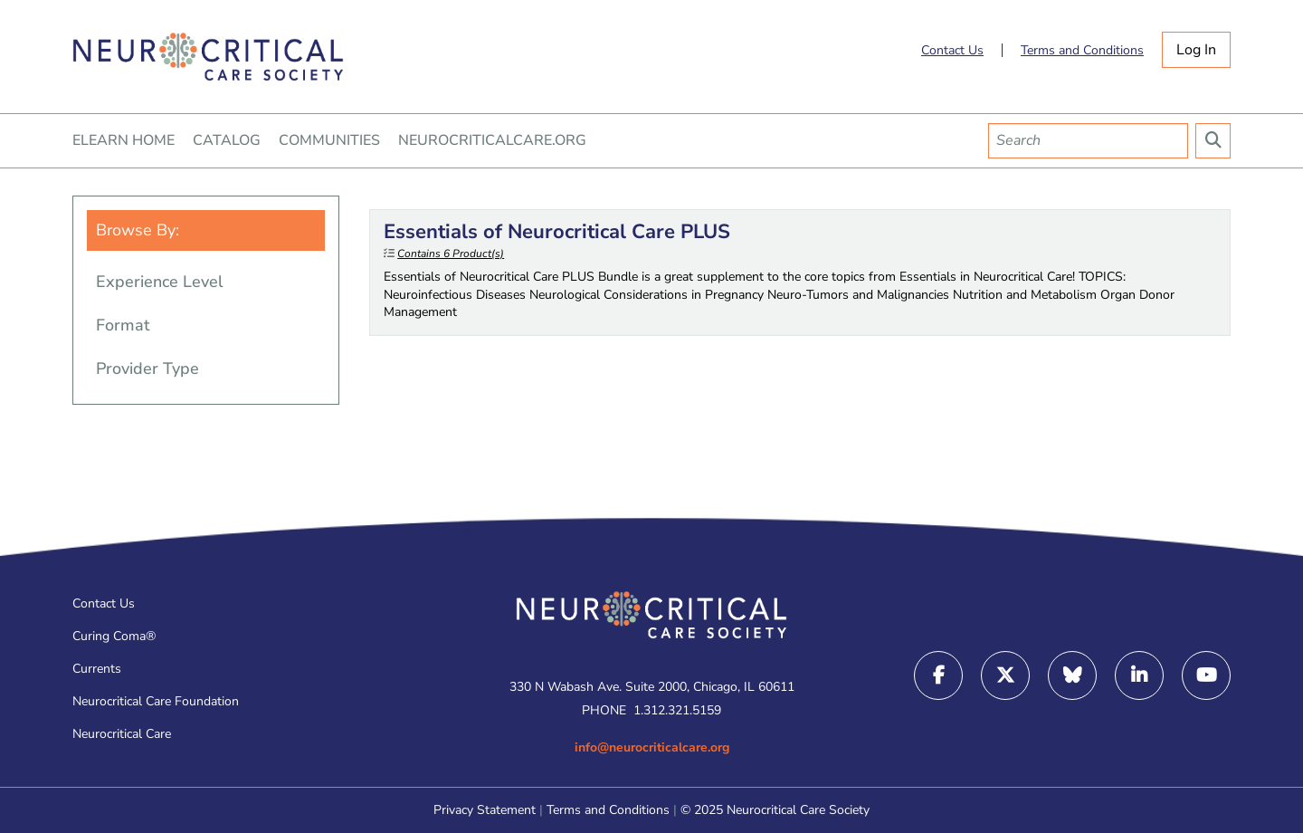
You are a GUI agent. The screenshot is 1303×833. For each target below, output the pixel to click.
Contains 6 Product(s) (450, 253)
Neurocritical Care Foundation (155, 701)
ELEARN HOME (123, 140)
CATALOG (227, 140)
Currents (96, 668)
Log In (1196, 50)
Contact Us (952, 50)
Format (122, 325)
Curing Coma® (114, 636)
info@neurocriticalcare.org (652, 747)
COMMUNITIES (329, 140)
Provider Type (147, 368)
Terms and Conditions (1082, 50)
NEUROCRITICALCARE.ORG (492, 140)
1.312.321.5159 (677, 710)
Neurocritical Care (121, 733)
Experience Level (159, 281)
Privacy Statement (484, 810)
